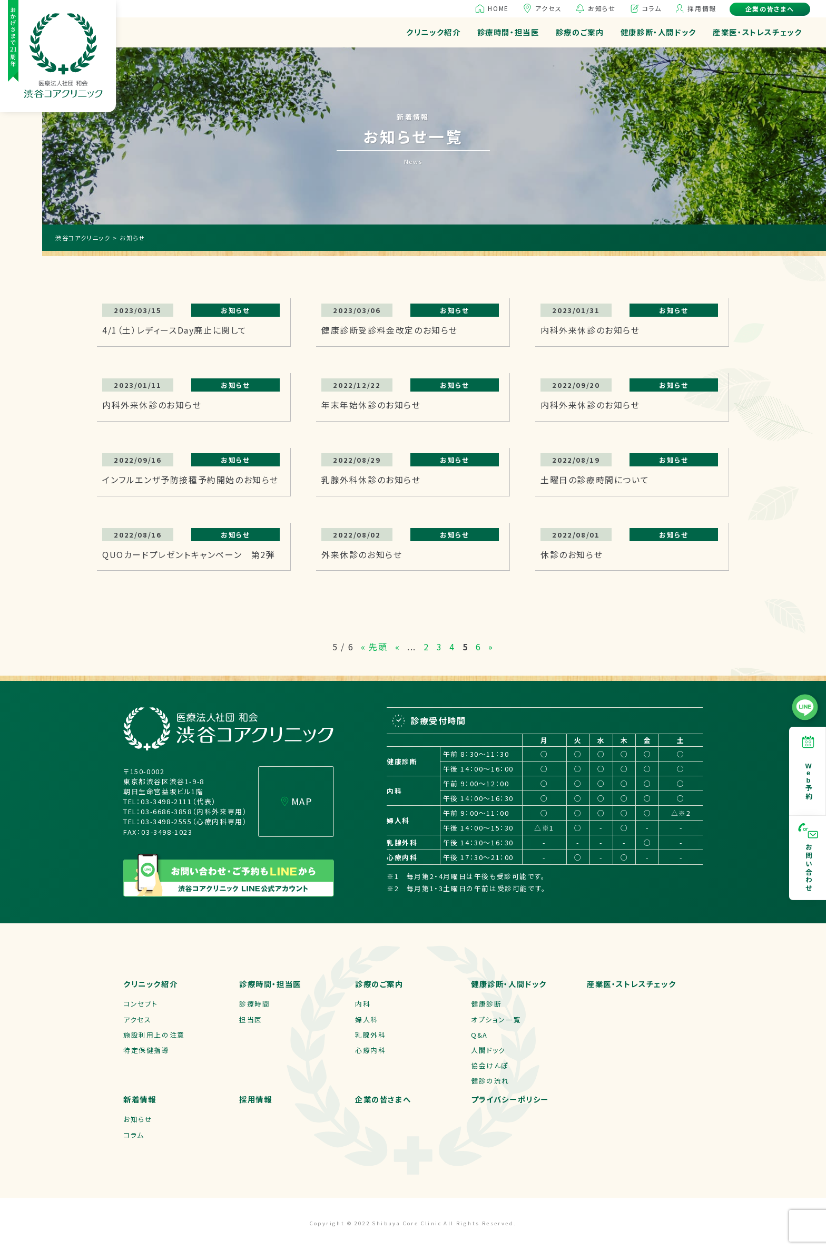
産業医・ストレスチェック (757, 31)
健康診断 (486, 1004)
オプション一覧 (496, 1019)
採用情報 (701, 8)
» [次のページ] (491, 646)
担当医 (250, 1019)
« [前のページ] (397, 646)
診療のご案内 (580, 31)
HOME (498, 8)
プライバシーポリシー (510, 1099)
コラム (652, 8)
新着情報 (139, 1099)
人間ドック (488, 1050)
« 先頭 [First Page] (374, 646)
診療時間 (254, 1004)
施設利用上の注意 (154, 1035)
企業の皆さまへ (769, 8)
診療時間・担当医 (508, 31)
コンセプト (140, 1004)
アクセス (548, 8)
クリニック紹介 (433, 31)
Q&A (479, 1035)
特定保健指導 (146, 1050)
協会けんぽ (490, 1065)
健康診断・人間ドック (658, 31)
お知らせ (601, 8)
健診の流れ (490, 1081)
